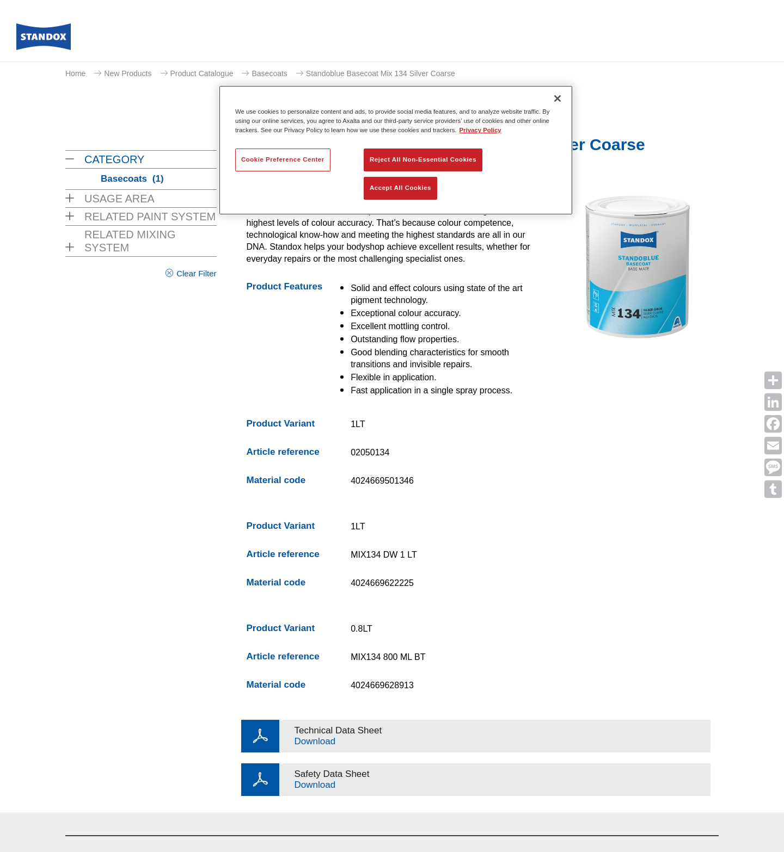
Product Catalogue (202, 73)
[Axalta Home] (43, 39)
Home (75, 73)
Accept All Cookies (400, 187)
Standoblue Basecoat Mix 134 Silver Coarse (380, 73)
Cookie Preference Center (282, 159)
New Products (127, 73)
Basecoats (269, 73)
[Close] (557, 98)
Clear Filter (196, 273)
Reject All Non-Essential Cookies (423, 159)
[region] (396, 150)
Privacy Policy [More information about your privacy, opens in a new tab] (480, 130)
